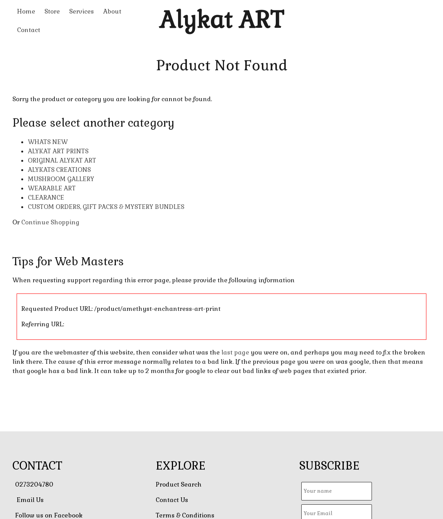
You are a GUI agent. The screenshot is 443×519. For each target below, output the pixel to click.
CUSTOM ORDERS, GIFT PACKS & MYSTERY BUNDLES (106, 207)
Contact (28, 30)
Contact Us (172, 500)
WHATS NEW (48, 142)
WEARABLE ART (52, 188)
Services (81, 11)
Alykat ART (221, 20)
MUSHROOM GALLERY (61, 179)
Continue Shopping (50, 222)
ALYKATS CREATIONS (59, 170)
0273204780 (34, 484)
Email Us (30, 500)
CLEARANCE (46, 197)
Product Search (179, 484)
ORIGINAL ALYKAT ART (62, 160)
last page (235, 352)
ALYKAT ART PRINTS (58, 151)
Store (52, 11)
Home (26, 11)
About (112, 11)
